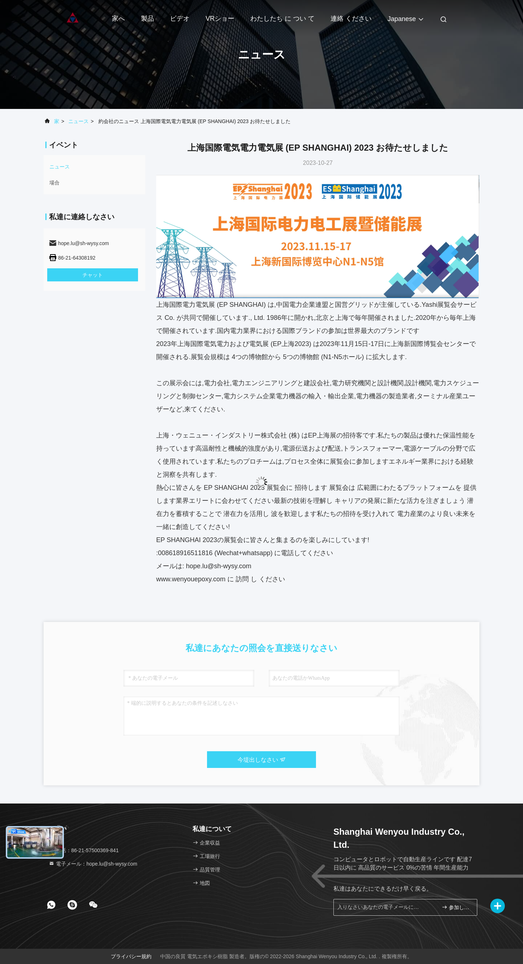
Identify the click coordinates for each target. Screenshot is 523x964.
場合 (54, 183)
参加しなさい (456, 907)
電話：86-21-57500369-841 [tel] (84, 850)
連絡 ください (351, 18)
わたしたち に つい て (282, 18)
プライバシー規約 (131, 956)
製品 (147, 18)
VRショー (220, 18)
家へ (118, 18)
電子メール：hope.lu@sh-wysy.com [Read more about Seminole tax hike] (93, 864)
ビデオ (180, 18)
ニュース (78, 121)
